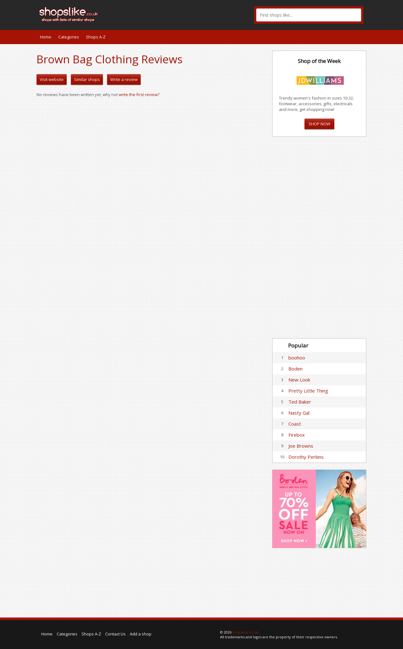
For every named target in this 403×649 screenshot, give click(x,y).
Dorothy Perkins (306, 457)
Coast (294, 424)
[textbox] (308, 15)
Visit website (52, 79)
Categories (68, 37)
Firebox (296, 435)
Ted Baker (299, 402)
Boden (295, 368)
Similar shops (87, 79)
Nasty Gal (298, 413)
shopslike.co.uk (245, 632)
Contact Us (115, 634)
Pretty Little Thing (308, 391)
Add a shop (140, 634)
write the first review (138, 94)
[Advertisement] (319, 237)
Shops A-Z (95, 37)
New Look (299, 379)
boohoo (296, 357)
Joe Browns (300, 446)
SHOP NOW (319, 124)
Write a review (124, 79)
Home (45, 37)
